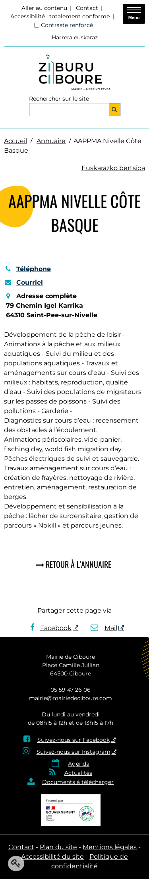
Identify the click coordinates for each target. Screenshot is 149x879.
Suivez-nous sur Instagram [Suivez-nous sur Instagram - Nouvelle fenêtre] (73, 751)
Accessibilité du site (52, 856)
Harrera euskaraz (75, 37)
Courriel (23, 282)
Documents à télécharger (78, 782)
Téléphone (27, 269)
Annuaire (51, 141)
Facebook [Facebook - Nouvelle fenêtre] (51, 628)
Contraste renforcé (67, 25)
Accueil (15, 141)
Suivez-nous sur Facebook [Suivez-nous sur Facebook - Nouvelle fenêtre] (73, 739)
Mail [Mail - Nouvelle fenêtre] (104, 628)
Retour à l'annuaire (78, 564)
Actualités (78, 772)
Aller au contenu (44, 8)
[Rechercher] (114, 109)
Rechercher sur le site (59, 98)
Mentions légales (110, 847)
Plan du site (58, 847)
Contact (87, 8)
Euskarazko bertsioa (113, 168)
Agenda (78, 763)
